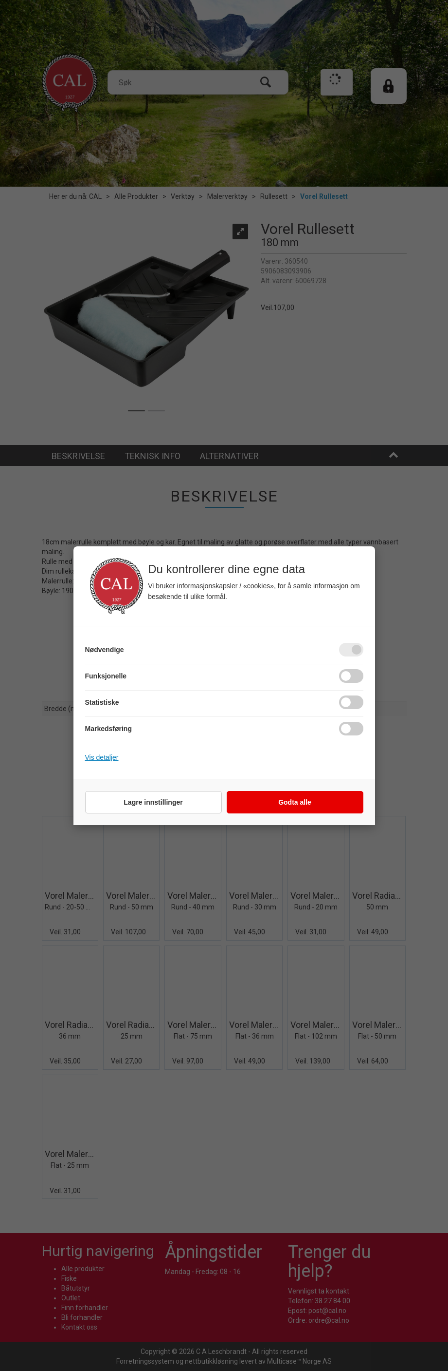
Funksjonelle (106, 676)
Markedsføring (108, 729)
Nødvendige (104, 650)
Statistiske (102, 702)
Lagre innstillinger (153, 802)
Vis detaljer (102, 757)
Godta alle (294, 802)
